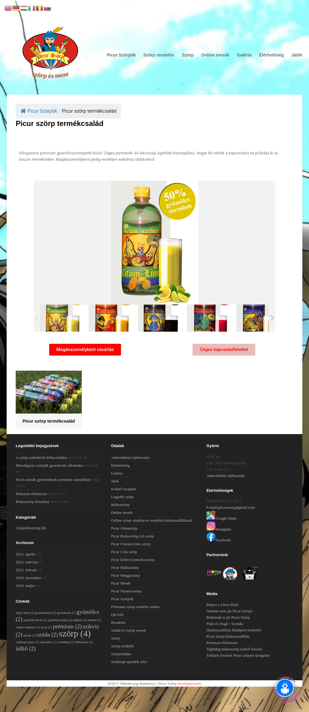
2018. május (25, 585)
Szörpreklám (121, 654)
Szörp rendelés (158, 55)
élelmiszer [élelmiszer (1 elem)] (84, 642)
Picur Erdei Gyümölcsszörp (132, 559)
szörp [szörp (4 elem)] (75, 633)
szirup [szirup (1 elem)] (29, 635)
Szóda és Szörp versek (128, 630)
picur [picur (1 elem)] (46, 627)
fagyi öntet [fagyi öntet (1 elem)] (25, 612)
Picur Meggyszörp (125, 575)
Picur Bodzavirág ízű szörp (132, 536)
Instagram (218, 529)
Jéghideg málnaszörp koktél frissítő (234, 649)
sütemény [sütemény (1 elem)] (48, 642)
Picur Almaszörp (124, 528)
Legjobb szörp (122, 497)
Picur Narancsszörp (126, 591)
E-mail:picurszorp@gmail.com (230, 507)
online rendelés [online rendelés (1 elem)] (28, 627)
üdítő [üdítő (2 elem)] (26, 648)
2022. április (25, 554)
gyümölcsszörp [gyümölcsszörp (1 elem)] (60, 620)
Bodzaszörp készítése (32, 501)
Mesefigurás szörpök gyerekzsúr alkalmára (49, 465)
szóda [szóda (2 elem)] (47, 634)
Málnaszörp (120, 504)
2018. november (28, 577)
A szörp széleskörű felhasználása (41, 457)
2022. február (26, 570)
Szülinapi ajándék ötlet (129, 661)
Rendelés (118, 622)
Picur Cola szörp (124, 551)
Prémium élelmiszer (31, 493)
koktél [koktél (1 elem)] (94, 620)
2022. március (27, 562)
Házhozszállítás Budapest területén (233, 630)
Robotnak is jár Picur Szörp (228, 617)
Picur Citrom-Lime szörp (131, 544)
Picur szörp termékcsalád (49, 421)
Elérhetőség (271, 55)
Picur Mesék (121, 583)
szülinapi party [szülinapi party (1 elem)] (27, 642)
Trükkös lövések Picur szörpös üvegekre (238, 655)
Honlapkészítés (189, 683)
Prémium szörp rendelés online (135, 606)
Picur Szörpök (121, 55)
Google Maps (221, 518)
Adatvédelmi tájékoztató (130, 457)
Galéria (244, 55)
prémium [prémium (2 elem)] (67, 626)
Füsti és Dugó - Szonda (224, 623)
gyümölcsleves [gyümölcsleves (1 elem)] (35, 620)
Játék (296, 55)
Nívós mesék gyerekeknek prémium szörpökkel (53, 479)
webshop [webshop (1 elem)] (66, 642)
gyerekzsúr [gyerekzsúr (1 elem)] (66, 612)
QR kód (117, 614)
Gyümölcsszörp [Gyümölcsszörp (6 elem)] (31, 528)
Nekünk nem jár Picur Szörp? (229, 611)
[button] (85, 350)
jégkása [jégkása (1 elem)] (80, 620)
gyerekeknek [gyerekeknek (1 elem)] (45, 612)
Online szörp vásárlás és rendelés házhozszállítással (151, 520)
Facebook (218, 540)
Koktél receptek (123, 489)
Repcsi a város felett (222, 604)
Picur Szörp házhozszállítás (228, 636)
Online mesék (215, 55)
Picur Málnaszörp (125, 567)
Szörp (188, 55)
